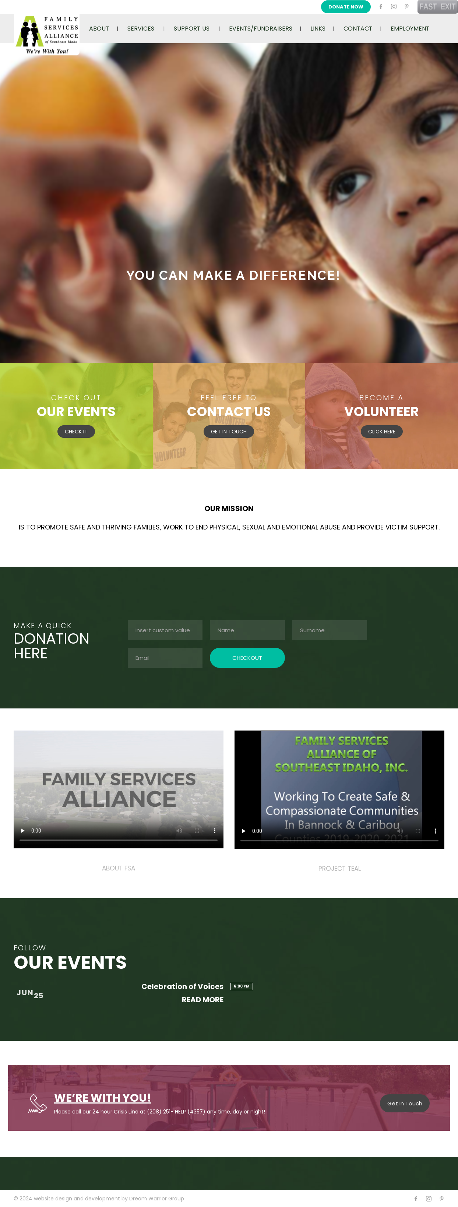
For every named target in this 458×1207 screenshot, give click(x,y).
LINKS (317, 28)
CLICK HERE (381, 431)
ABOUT (99, 28)
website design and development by (81, 1198)
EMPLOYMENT (410, 28)
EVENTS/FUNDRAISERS (260, 28)
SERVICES (140, 28)
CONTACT (358, 28)
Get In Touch (404, 1103)
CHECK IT (76, 431)
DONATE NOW (345, 6)
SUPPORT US (191, 28)
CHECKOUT (247, 658)
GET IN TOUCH (229, 431)
